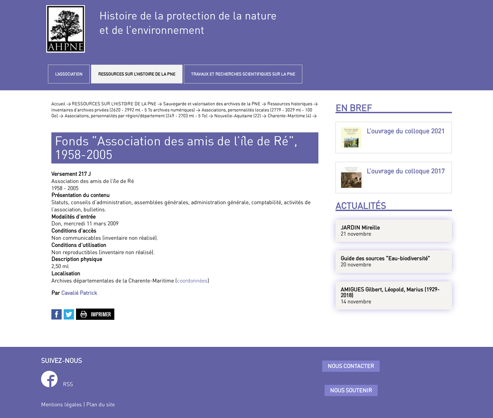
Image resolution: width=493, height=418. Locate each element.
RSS (68, 384)
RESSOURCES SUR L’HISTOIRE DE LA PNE (136, 74)
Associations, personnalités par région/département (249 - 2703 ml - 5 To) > (139, 115)
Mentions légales (61, 404)
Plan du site (100, 404)
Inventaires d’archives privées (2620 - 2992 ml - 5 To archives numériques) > (125, 110)
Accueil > (61, 103)
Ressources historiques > (292, 103)
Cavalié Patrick (79, 292)
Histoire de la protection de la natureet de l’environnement (188, 23)
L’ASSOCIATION (69, 74)
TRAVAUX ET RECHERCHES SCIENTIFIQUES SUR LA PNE (243, 74)
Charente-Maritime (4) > (292, 115)
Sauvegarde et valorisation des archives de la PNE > (214, 103)
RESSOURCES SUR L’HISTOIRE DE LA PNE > (117, 103)
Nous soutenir (351, 390)
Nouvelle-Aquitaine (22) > (240, 115)
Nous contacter (351, 366)
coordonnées (192, 280)
